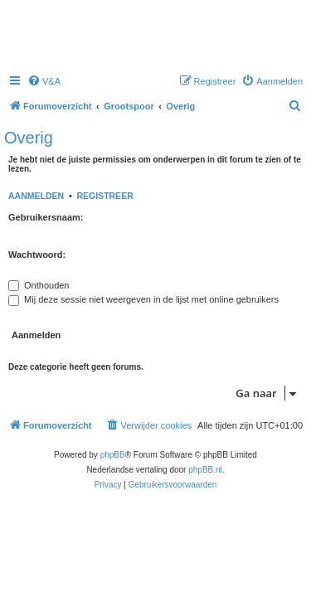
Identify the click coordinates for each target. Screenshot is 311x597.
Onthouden (39, 285)
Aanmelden (36, 196)
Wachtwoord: (37, 255)
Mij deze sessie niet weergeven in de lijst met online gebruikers (143, 299)
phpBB (112, 454)
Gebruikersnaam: (45, 217)
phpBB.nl (205, 469)
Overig (28, 138)
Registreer (104, 196)
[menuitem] (44, 81)
